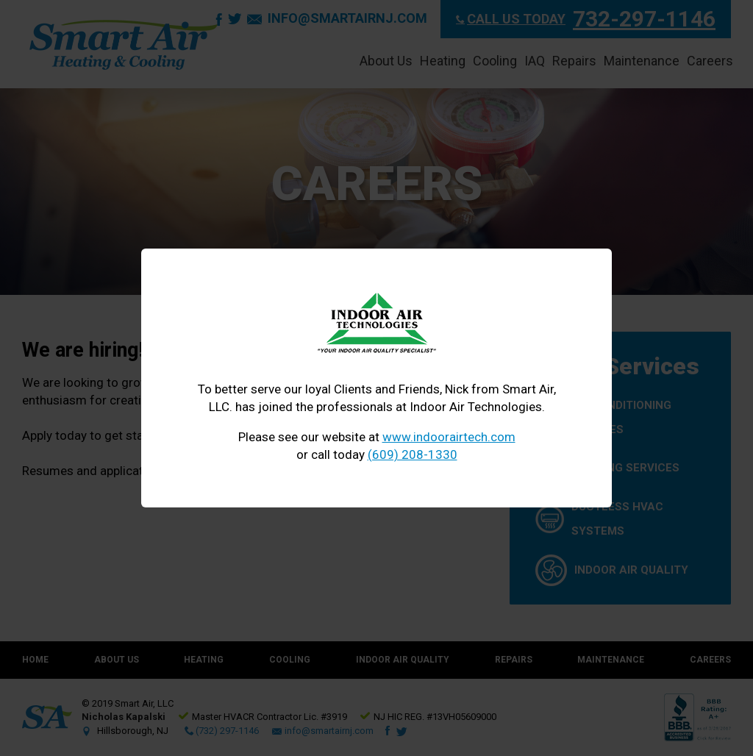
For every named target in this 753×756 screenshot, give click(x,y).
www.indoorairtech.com (448, 436)
